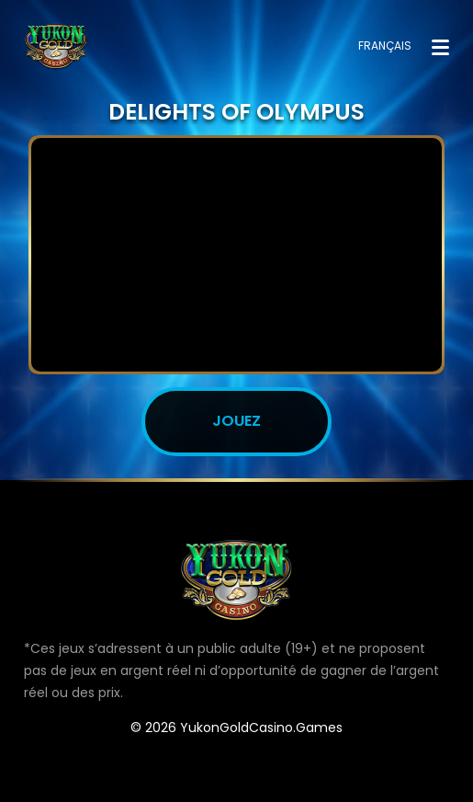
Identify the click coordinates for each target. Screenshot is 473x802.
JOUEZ (236, 420)
